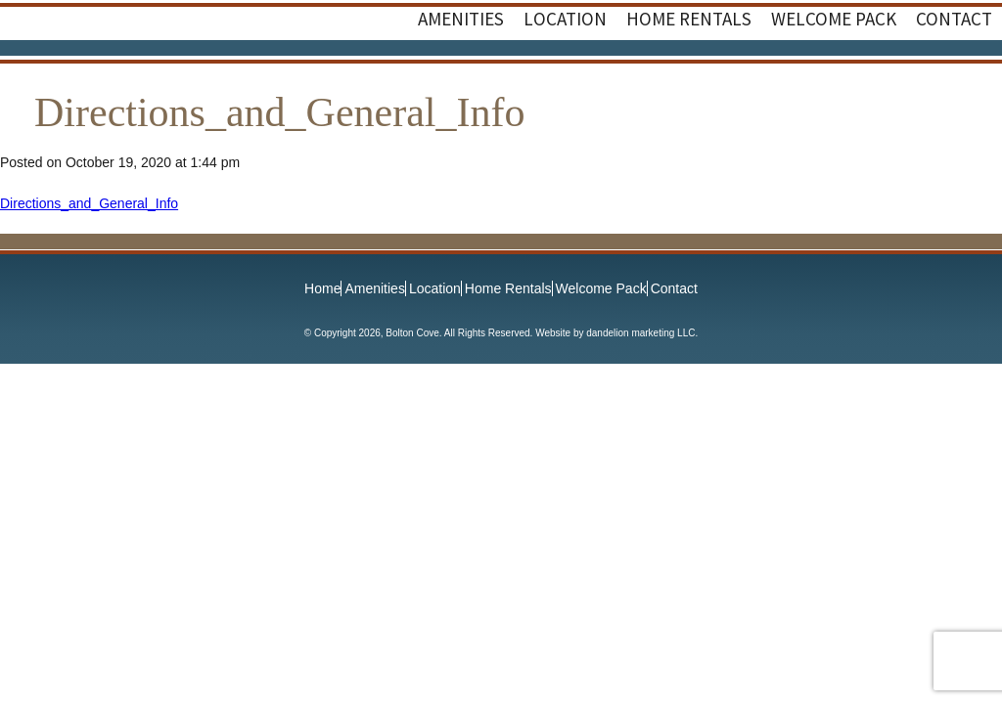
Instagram (972, 80)
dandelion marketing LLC (640, 333)
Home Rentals (508, 288)
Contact (674, 288)
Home (322, 288)
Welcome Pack (601, 288)
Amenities (374, 288)
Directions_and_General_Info (89, 203)
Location (435, 288)
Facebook (933, 80)
